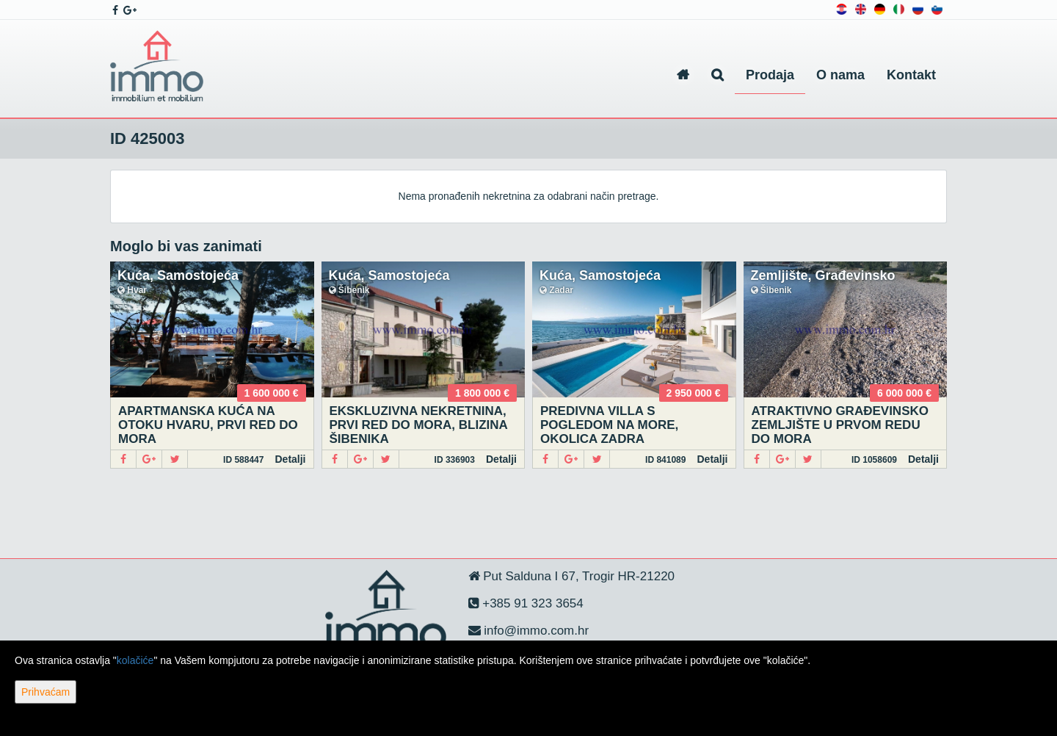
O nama (840, 75)
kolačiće (135, 660)
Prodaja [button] (770, 75)
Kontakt (911, 75)
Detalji (290, 459)
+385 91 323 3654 (531, 603)
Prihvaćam (45, 692)
